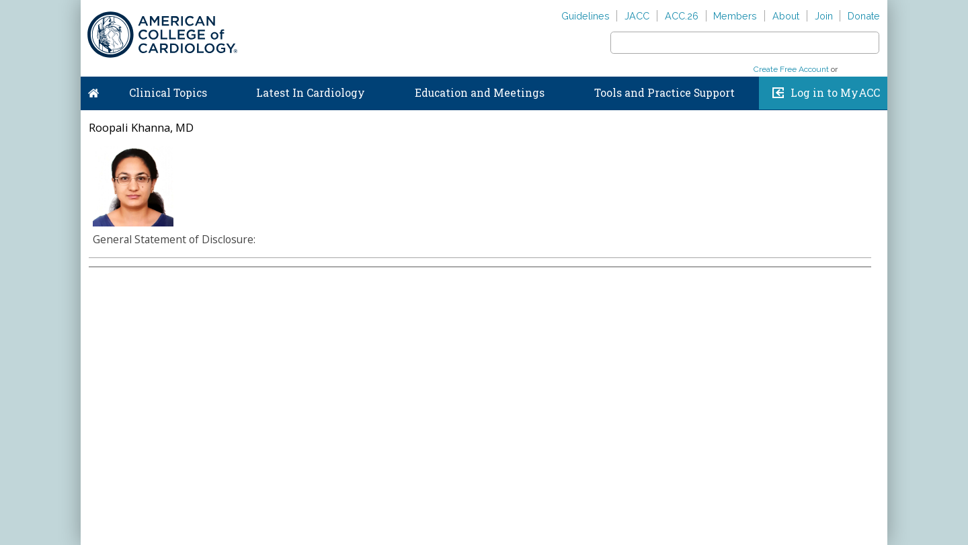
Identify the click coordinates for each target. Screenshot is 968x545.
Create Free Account (791, 69)
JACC (636, 16)
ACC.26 (681, 16)
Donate (864, 16)
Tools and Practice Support (664, 92)
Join (824, 16)
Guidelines (585, 16)
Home (93, 90)
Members (735, 16)
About (785, 16)
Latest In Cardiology (310, 92)
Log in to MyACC (835, 92)
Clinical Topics (168, 92)
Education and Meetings (479, 92)
